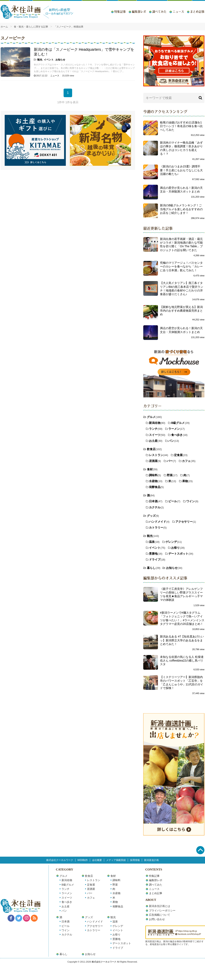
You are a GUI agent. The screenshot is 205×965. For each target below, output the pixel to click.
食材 (150, 469)
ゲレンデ (171, 541)
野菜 (170, 475)
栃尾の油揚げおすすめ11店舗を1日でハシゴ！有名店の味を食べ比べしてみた (181, 126)
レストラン (156, 455)
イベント (49, 59)
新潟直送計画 (151, 860)
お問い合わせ (157, 919)
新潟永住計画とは (159, 906)
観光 (39, 59)
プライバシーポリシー (162, 910)
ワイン (190, 501)
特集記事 (120, 11)
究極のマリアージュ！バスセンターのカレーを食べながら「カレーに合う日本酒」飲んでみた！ (181, 266)
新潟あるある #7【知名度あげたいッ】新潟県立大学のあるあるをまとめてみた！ (182, 640)
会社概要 (97, 860)
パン (171, 440)
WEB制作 (82, 860)
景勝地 (153, 553)
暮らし (151, 567)
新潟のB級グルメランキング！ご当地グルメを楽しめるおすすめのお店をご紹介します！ (181, 209)
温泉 (152, 541)
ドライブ (154, 559)
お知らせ (60, 59)
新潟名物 (154, 422)
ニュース (178, 11)
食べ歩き (177, 434)
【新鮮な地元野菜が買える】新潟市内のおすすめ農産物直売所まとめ (181, 310)
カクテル (154, 507)
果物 (185, 481)
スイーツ (154, 434)
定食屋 (178, 455)
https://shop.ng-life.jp (186, 931)
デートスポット (178, 553)
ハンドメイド (157, 521)
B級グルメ (178, 422)
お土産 (153, 440)
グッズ (151, 515)
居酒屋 (153, 461)
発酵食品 (154, 487)
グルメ (151, 417)
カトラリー (156, 527)
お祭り (175, 547)
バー (170, 461)
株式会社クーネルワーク (59, 860)
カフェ (186, 461)
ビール (172, 501)
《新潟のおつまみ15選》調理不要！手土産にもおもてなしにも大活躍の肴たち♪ (181, 170)
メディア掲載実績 (116, 860)
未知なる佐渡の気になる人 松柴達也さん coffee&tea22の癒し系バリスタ (182, 660)
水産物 (153, 481)
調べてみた (159, 11)
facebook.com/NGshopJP (188, 934)
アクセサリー (184, 521)
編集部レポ (139, 11)
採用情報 (135, 860)
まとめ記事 (197, 11)
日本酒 (153, 501)
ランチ (153, 428)
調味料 (153, 475)
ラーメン (174, 428)
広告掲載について (159, 914)
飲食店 (151, 449)
